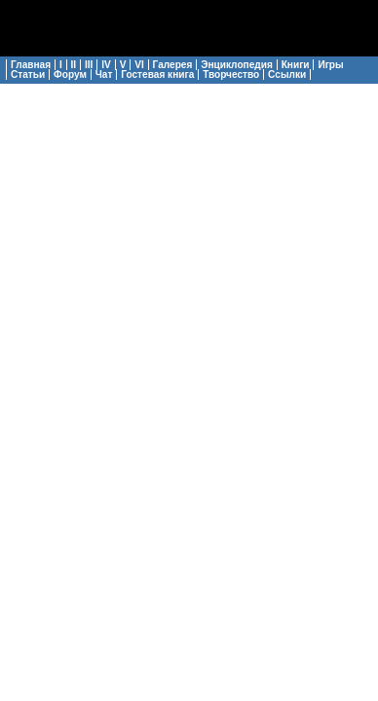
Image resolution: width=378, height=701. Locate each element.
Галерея (173, 64)
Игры (330, 64)
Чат (104, 74)
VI (139, 64)
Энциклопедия (237, 64)
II (74, 64)
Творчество (231, 74)
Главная (31, 64)
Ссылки (287, 74)
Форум (70, 74)
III (89, 64)
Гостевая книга (157, 74)
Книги (296, 64)
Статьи (28, 74)
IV (106, 64)
